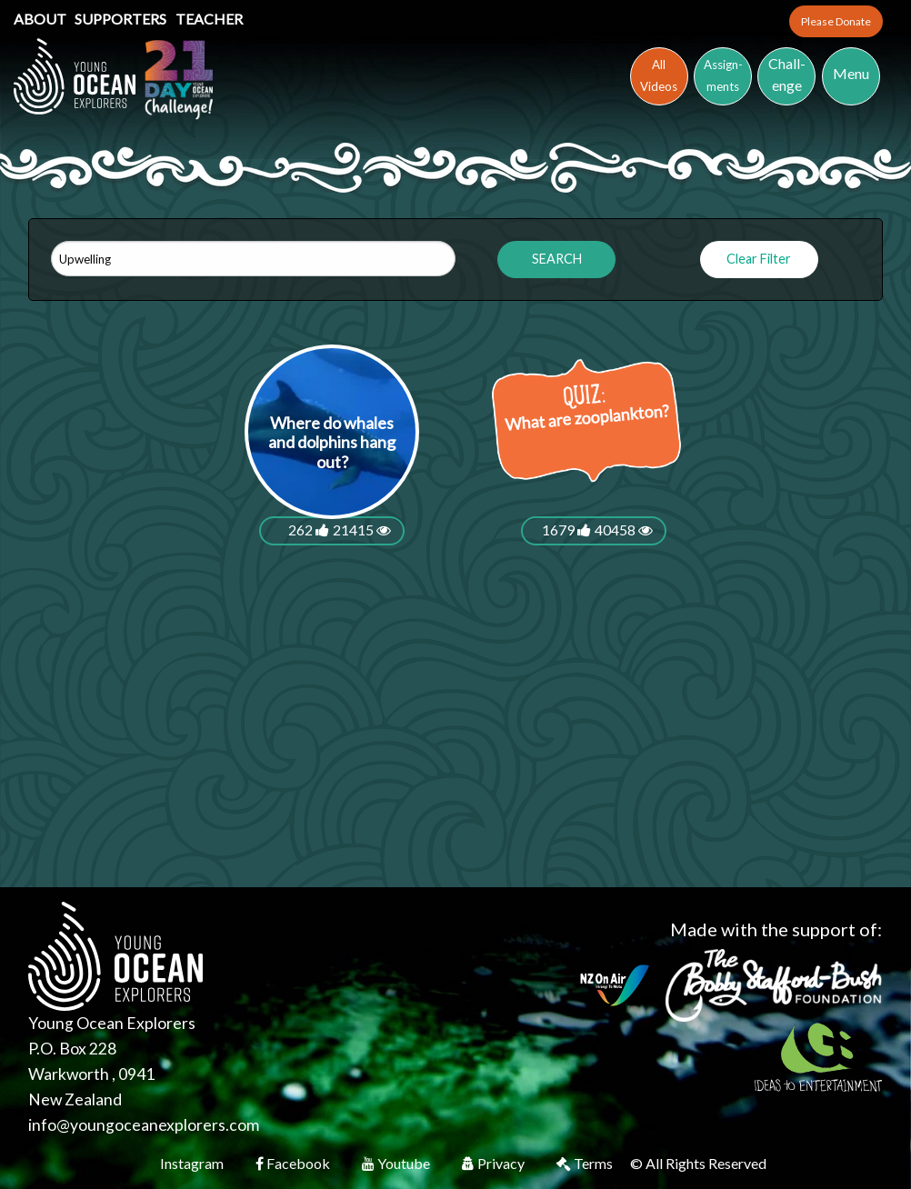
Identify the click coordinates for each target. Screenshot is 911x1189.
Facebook (294, 1163)
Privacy (494, 1163)
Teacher (209, 18)
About (41, 18)
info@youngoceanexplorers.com (143, 1124)
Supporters (122, 18)
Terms (586, 1163)
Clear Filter (758, 258)
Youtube (397, 1163)
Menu (851, 73)
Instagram (193, 1163)
